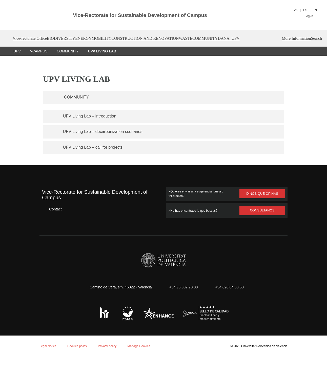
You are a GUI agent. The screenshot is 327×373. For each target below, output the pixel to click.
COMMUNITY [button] (261, 38)
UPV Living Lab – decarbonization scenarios (105, 147)
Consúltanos (262, 227)
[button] (308, 55)
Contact (51, 225)
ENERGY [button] (105, 38)
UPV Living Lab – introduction (91, 132)
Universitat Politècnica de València (263, 362)
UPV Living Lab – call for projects (95, 163)
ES (305, 10)
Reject (50, 354)
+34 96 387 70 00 (182, 303)
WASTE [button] (233, 38)
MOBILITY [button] (131, 38)
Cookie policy (67, 306)
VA (296, 10)
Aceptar (25, 354)
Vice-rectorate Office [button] (33, 38)
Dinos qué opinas (262, 210)
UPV (17, 67)
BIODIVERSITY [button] (75, 38)
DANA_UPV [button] (292, 38)
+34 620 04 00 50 (231, 303)
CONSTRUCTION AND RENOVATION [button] (183, 38)
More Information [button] (276, 54)
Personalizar (79, 354)
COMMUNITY (67, 67)
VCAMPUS (38, 67)
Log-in (310, 16)
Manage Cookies (143, 362)
